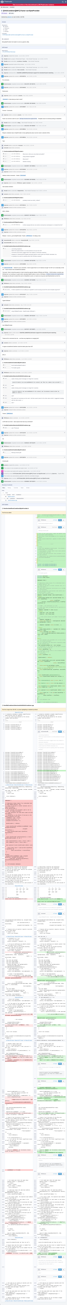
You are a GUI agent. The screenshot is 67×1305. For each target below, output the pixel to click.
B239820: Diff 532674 (30, 481)
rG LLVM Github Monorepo (8, 51)
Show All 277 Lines (19, 1040)
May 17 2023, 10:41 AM (26, 305)
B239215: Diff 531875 (30, 442)
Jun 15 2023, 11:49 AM (32, 407)
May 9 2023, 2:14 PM (41, 260)
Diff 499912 (23, 129)
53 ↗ (5, 200)
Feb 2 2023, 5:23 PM (41, 103)
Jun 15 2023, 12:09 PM (24, 418)
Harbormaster (7, 84)
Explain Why (61, 473)
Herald (5, 59)
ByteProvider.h (11, 496)
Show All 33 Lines (19, 997)
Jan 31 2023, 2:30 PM (24, 55)
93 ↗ (5, 161)
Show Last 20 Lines (28, 1300)
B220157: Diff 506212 (30, 215)
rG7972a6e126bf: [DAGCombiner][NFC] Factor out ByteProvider (17, 34)
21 (4, 248)
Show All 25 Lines (19, 886)
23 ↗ (5, 224)
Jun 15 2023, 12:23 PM (32, 432)
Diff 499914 (23, 137)
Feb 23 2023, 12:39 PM (41, 166)
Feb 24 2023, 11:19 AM (32, 169)
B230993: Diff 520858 (30, 280)
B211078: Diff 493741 (30, 84)
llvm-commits (20, 69)
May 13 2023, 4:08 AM (26, 283)
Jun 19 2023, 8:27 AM (24, 465)
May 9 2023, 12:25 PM (32, 229)
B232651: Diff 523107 (30, 315)
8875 (5, 378)
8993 (5, 398)
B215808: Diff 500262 (30, 179)
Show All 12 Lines (19, 712)
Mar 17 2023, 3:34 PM (32, 205)
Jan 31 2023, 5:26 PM (41, 84)
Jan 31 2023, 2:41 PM (31, 76)
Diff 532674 (23, 457)
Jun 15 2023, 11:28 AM (26, 372)
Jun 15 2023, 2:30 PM (41, 442)
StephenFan (20, 190)
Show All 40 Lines (19, 1237)
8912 (5, 387)
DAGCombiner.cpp (12, 500)
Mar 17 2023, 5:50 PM (41, 215)
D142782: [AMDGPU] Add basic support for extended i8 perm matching (35, 72)
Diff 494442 (23, 87)
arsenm (6, 26)
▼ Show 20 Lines (28, 785)
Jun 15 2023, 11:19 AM (23, 351)
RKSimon (7, 28)
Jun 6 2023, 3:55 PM (41, 329)
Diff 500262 (23, 169)
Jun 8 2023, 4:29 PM (9, 334)
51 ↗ (5, 159)
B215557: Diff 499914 (30, 166)
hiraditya (25, 61)
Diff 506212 (23, 205)
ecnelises (19, 61)
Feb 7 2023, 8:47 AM (31, 106)
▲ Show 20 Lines (9, 785)
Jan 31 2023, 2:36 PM (59, 72)
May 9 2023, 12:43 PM (34, 240)
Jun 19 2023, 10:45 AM (41, 481)
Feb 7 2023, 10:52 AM (41, 125)
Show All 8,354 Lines (19, 785)
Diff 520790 (23, 229)
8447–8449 (6, 289)
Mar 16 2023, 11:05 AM (37, 183)
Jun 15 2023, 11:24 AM (26, 359)
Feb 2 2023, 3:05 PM (31, 87)
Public (12, 13)
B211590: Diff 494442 (30, 103)
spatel (6, 29)
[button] (65, 2)
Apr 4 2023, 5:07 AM (25, 218)
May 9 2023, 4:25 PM (31, 264)
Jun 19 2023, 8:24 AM (31, 457)
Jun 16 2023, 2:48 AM (26, 446)
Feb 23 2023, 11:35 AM (29, 145)
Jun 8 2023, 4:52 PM (22, 342)
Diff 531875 (23, 432)
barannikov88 (7, 240)
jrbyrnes (9, 17)
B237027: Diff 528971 (30, 329)
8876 (5, 385)
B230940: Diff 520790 (30, 260)
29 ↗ (5, 156)
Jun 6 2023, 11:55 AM (31, 319)
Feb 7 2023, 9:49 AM (27, 115)
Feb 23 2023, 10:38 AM (32, 137)
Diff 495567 (23, 106)
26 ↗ (5, 154)
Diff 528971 (23, 319)
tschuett (6, 31)
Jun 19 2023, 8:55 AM (35, 471)
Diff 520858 (23, 264)
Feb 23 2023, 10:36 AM (32, 129)
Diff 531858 (23, 407)
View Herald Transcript (31, 59)
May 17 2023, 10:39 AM (32, 294)
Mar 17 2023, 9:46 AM (25, 194)
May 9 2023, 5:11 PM (41, 280)
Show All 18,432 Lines (18, 1300)
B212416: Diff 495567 (30, 125)
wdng (18, 122)
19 (4, 367)
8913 (5, 395)
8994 (5, 402)
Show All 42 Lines (19, 936)
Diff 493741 (23, 76)
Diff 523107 (23, 294)
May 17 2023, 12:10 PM (41, 315)
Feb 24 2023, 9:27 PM (41, 179)
